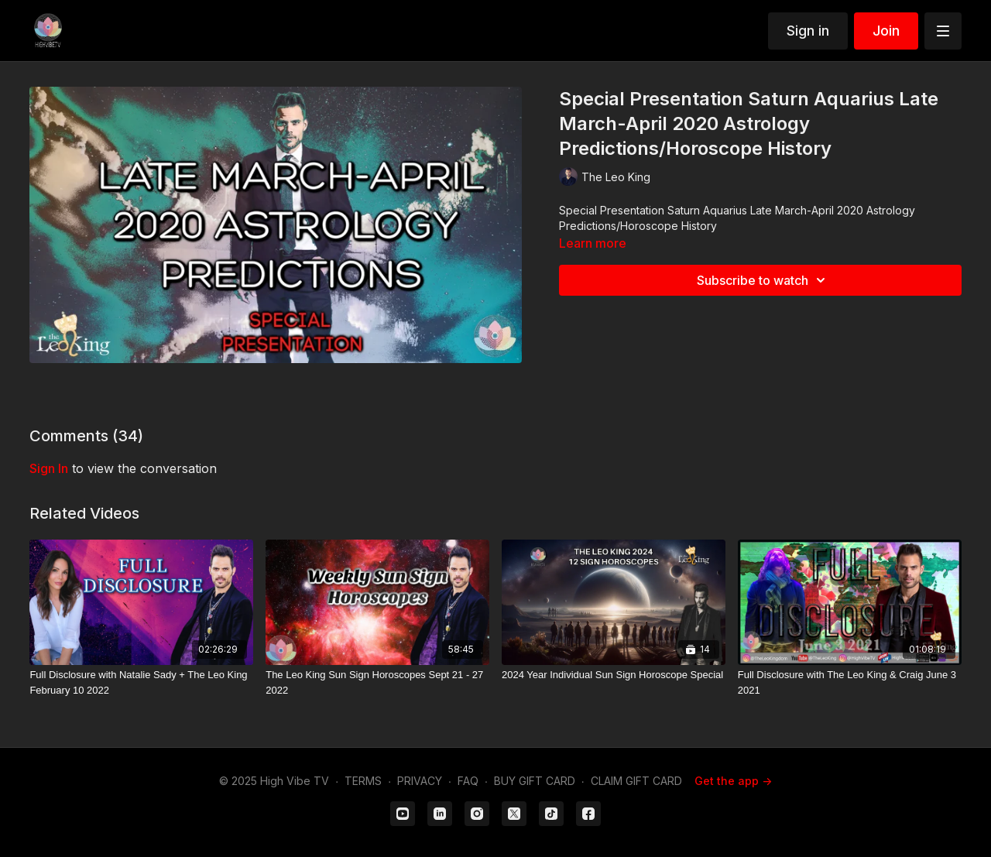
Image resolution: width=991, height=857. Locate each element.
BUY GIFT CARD (534, 780)
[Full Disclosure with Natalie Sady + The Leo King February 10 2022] (141, 682)
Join (886, 30)
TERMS (363, 780)
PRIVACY (419, 780)
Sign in (808, 30)
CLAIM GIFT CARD (636, 780)
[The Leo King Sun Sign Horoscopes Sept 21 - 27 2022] (377, 682)
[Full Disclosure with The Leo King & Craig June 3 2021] (850, 682)
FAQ (468, 780)
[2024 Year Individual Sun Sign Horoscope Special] (613, 675)
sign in (48, 468)
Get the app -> (733, 780)
